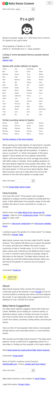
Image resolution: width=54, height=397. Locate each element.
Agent (4, 96)
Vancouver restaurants (21, 223)
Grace (28, 71)
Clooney (29, 93)
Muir (28, 109)
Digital (17, 93)
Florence (17, 104)
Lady (4, 106)
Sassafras (30, 123)
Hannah (17, 106)
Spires (29, 126)
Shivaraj (5, 134)
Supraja (17, 131)
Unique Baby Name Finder (19, 187)
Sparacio (5, 131)
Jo (40, 96)
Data (40, 114)
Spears (4, 123)
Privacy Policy (24, 384)
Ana (28, 104)
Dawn (41, 101)
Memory (17, 79)
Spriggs (4, 128)
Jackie (29, 79)
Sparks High (7, 60)
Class (40, 90)
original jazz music (30, 215)
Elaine (41, 71)
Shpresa (17, 128)
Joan (16, 71)
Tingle (17, 101)
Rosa (28, 106)
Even (28, 112)
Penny (29, 96)
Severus (17, 126)
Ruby (4, 114)
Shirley (29, 82)
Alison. (17, 90)
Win (40, 69)
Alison (4, 90)
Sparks (41, 123)
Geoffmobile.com (9, 364)
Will (16, 82)
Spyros (17, 134)
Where (17, 109)
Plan (3, 79)
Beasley (29, 90)
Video (4, 98)
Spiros (29, 134)
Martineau (42, 109)
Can (16, 69)
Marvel (41, 106)
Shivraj (41, 134)
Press (41, 93)
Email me (17, 270)
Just (16, 98)
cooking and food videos (35, 364)
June (40, 112)
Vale (3, 82)
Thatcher (5, 88)
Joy (28, 98)
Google (38, 292)
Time (28, 74)
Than (4, 112)
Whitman (5, 74)
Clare (40, 104)
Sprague (5, 126)
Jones (41, 98)
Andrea (41, 77)
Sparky (41, 126)
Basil (4, 93)
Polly (40, 82)
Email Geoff (18, 356)
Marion (41, 79)
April (3, 109)
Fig (28, 114)
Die (28, 88)
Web (16, 85)
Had (28, 85)
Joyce (29, 77)
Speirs (29, 128)
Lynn (16, 112)
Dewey (17, 74)
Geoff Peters (40, 378)
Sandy (17, 88)
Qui (3, 101)
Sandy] (41, 85)
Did (16, 114)
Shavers (29, 131)
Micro (4, 85)
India (16, 77)
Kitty (3, 77)
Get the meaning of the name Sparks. (17, 139)
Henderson (30, 69)
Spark (16, 123)
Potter (4, 69)
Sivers (41, 131)
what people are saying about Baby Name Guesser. (28, 350)
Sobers (41, 128)
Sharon (41, 88)
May (3, 71)
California (18, 96)
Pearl (4, 104)
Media (41, 74)
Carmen (29, 101)
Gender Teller (17, 234)
